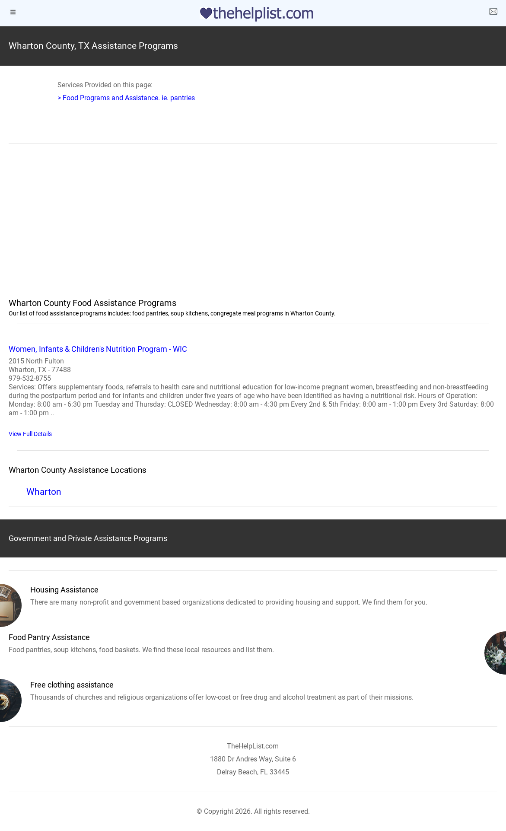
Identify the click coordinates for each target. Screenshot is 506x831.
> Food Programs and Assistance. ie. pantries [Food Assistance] (126, 98)
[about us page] (493, 13)
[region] (253, 226)
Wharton (43, 492)
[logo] (253, 14)
